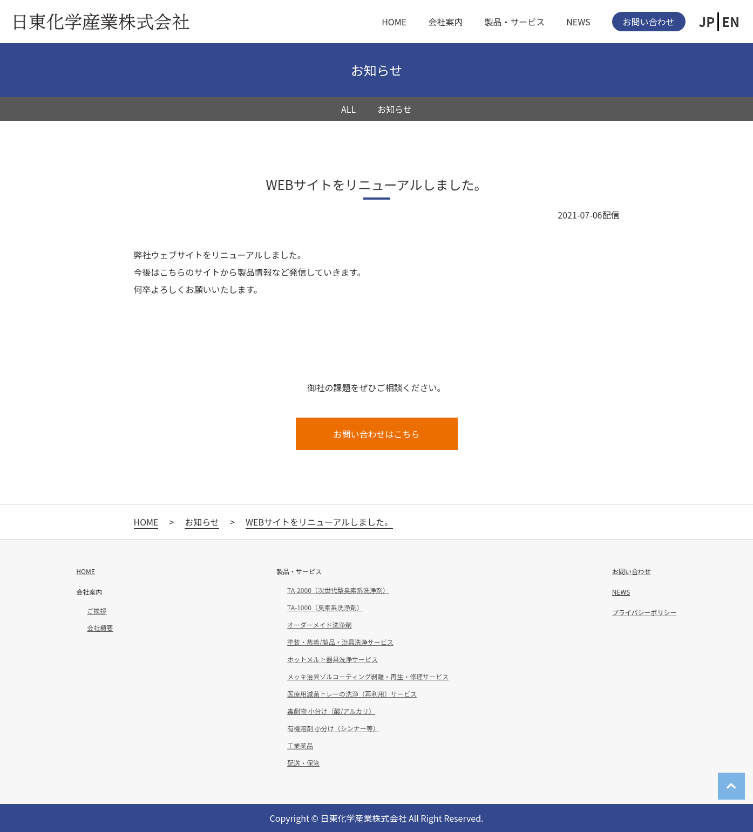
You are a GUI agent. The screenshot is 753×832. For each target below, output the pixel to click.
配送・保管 (303, 763)
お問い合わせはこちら (376, 433)
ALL (348, 109)
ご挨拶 (96, 611)
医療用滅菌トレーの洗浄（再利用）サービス (352, 694)
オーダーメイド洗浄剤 (319, 625)
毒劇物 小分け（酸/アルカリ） (331, 711)
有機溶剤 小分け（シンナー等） (333, 728)
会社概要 (100, 628)
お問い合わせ (649, 21)
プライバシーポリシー (644, 612)
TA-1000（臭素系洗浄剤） (325, 607)
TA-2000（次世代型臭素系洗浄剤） (338, 590)
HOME (394, 21)
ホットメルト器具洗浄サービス (332, 659)
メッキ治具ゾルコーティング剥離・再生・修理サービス (368, 676)
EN (731, 21)
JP (707, 21)
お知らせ (394, 109)
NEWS (578, 21)
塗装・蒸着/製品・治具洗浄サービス (340, 642)
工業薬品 (300, 745)
